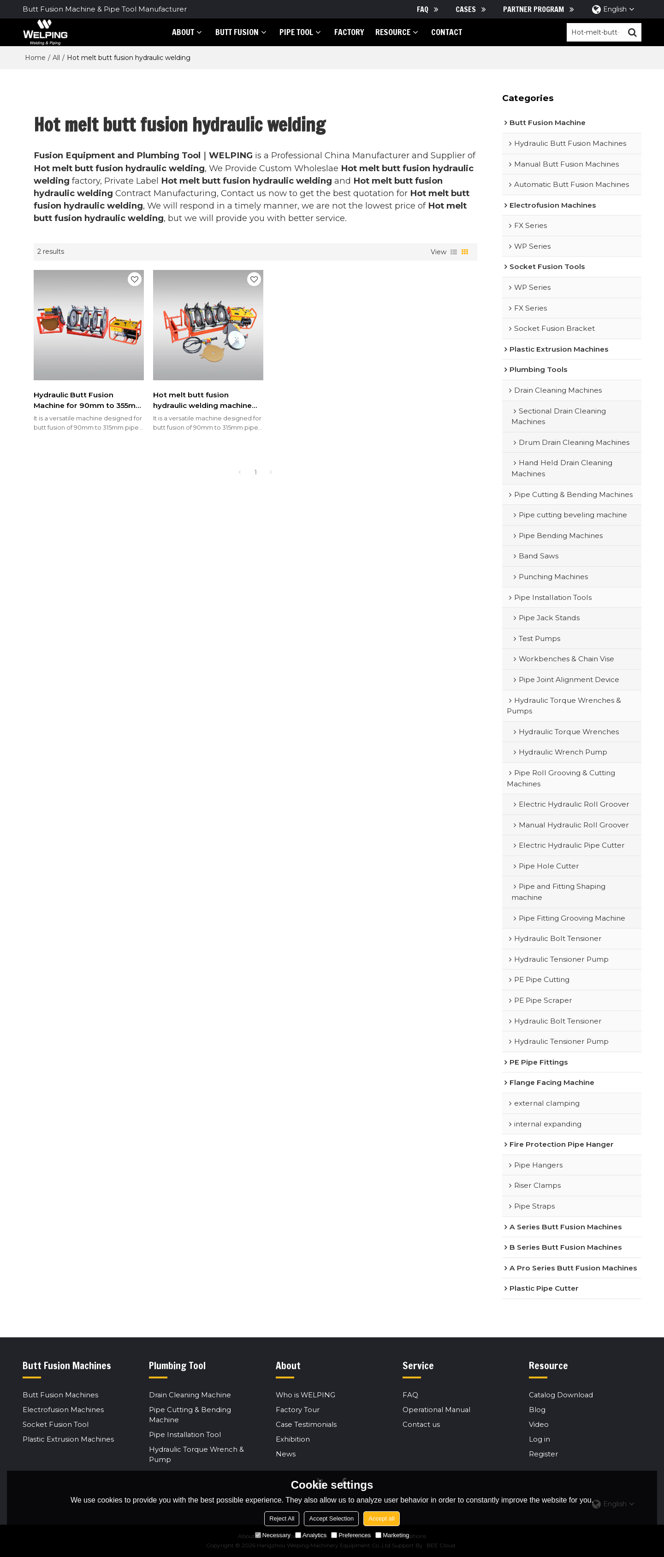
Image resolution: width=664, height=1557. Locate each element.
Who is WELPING (306, 1395)
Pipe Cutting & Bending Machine (190, 1415)
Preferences (351, 1535)
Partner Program (533, 9)
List (453, 252)
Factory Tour (298, 1410)
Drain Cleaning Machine (190, 1395)
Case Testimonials (307, 1424)
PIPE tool (293, 32)
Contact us (421, 1424)
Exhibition (293, 1440)
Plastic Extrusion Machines (69, 1440)
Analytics (310, 1535)
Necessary (272, 1535)
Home (35, 58)
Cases (466, 9)
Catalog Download (561, 1395)
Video (539, 1424)
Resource (389, 32)
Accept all (381, 1518)
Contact (443, 32)
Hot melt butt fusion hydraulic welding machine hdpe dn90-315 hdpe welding (196, 394)
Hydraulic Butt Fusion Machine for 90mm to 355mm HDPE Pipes (74, 394)
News (286, 1454)
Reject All (281, 1518)
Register (543, 1454)
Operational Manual (437, 1410)
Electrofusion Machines (63, 1410)
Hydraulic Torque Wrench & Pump (197, 1455)
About (180, 32)
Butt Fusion (233, 32)
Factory (346, 32)
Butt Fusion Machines (61, 1395)
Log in (539, 1440)
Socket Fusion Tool (56, 1424)
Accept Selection (331, 1518)
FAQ (422, 9)
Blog (537, 1410)
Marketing (392, 1535)
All (56, 58)
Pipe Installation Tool (185, 1435)
